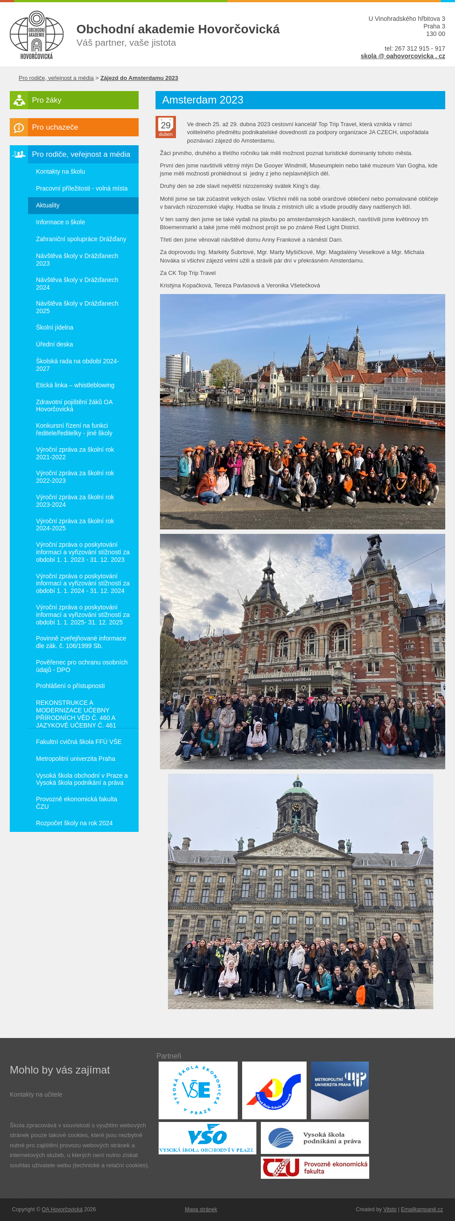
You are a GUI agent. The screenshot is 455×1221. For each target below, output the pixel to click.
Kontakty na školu (60, 171)
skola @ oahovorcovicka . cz (403, 56)
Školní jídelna (54, 327)
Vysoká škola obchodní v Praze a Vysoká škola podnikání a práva (82, 779)
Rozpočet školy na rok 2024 (74, 823)
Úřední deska (54, 344)
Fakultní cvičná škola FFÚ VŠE (79, 741)
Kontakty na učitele (36, 1094)
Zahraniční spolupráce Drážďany (81, 239)
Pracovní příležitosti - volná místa (82, 188)
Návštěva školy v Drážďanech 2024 (77, 283)
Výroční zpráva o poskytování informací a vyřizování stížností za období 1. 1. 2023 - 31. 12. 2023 (83, 552)
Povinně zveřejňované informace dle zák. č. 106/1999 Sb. (81, 642)
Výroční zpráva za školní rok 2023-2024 (75, 500)
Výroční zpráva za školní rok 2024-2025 (75, 524)
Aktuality (48, 205)
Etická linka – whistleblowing (75, 385)
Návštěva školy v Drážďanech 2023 (77, 259)
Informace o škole (60, 222)
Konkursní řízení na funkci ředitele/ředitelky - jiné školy (74, 429)
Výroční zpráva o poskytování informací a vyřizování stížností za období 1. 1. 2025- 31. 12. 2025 (83, 615)
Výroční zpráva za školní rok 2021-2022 (75, 453)
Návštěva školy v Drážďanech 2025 (77, 307)
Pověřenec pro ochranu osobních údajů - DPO (82, 666)
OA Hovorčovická (62, 1209)
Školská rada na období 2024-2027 (77, 365)
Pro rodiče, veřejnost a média (56, 78)
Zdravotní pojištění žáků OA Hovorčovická (74, 405)
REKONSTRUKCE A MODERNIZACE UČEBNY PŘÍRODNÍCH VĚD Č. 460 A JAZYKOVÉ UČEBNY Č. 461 (76, 713)
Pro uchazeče (55, 127)
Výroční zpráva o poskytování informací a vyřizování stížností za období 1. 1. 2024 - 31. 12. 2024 (83, 584)
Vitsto (390, 1209)
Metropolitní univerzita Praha (75, 758)
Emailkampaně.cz (422, 1209)
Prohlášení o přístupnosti (70, 685)
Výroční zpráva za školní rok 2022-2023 (75, 476)
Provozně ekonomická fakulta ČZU (76, 802)
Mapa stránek (201, 1209)
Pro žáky (46, 100)
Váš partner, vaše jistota (198, 35)
